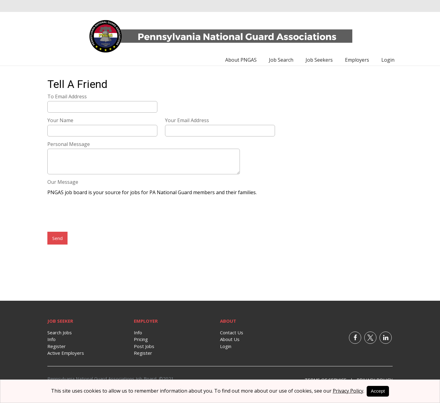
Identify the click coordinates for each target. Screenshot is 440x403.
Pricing (141, 339)
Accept (378, 391)
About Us (230, 339)
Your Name (60, 120)
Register (56, 346)
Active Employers (65, 353)
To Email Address (67, 96)
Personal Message (68, 144)
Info (51, 339)
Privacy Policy (348, 390)
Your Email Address (187, 120)
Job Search (281, 59)
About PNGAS (241, 59)
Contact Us (231, 332)
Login (387, 59)
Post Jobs (144, 346)
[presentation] (93, 214)
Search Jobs (59, 332)
